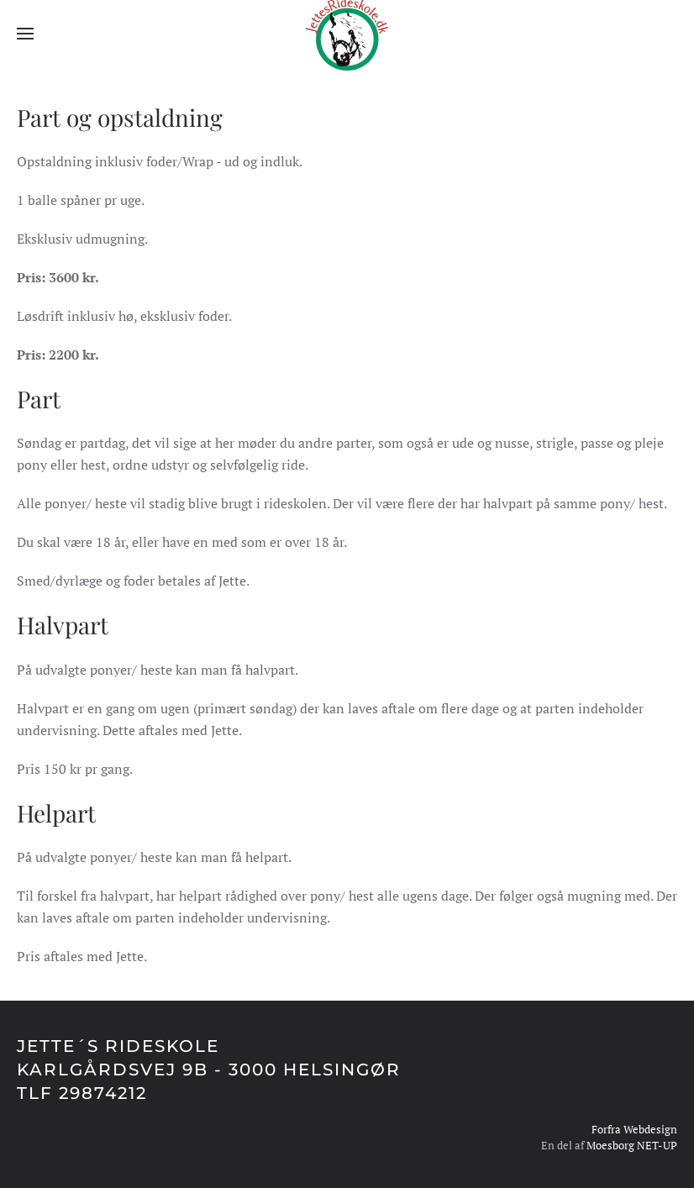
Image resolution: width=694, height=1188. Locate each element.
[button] (25, 33)
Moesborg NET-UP (631, 1145)
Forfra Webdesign (634, 1129)
